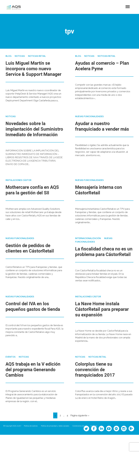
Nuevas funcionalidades (89, 122)
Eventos (10, 375)
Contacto (94, 444)
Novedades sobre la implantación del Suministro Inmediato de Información (33, 137)
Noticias (20, 56)
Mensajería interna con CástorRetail (100, 201)
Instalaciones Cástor (18, 191)
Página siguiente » (79, 433)
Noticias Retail (37, 56)
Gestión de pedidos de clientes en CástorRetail (32, 261)
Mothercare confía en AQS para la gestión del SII (31, 204)
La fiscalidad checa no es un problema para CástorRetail (103, 267)
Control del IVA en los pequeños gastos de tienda (30, 327)
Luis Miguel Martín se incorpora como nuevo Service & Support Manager (30, 71)
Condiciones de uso (79, 444)
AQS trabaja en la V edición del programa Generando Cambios (29, 388)
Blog (8, 56)
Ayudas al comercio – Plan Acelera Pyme (99, 65)
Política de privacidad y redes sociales (55, 444)
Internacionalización (88, 251)
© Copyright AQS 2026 (12, 444)
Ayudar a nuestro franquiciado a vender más (99, 134)
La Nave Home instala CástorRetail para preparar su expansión (99, 327)
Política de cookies (31, 444)
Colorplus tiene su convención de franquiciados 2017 (97, 388)
